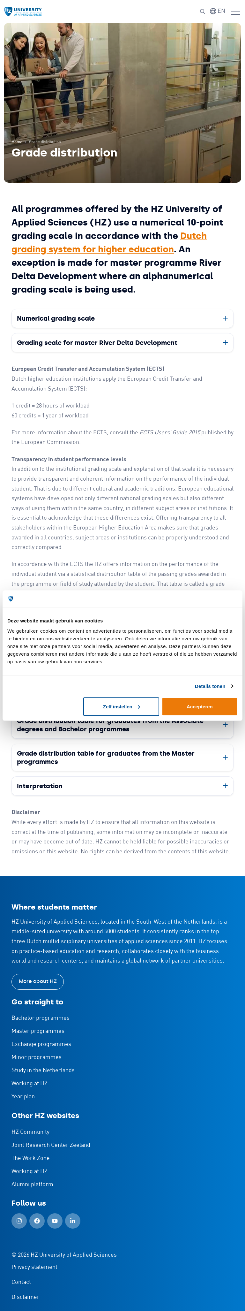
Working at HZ (29, 1083)
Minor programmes (36, 1057)
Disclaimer (25, 1297)
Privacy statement (34, 1267)
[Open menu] (235, 11)
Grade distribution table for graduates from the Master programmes (106, 758)
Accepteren (200, 706)
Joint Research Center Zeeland (50, 1145)
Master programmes (37, 1031)
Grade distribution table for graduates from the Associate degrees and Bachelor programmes (110, 725)
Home (16, 142)
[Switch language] (217, 11)
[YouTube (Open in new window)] (55, 1221)
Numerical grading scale (56, 318)
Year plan (23, 1097)
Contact (21, 1282)
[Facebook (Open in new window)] (37, 1221)
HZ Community (30, 1132)
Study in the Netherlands (43, 1070)
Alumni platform (32, 1184)
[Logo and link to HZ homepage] (23, 11)
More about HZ (38, 981)
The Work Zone (30, 1158)
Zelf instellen (121, 706)
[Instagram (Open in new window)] (19, 1221)
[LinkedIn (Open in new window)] (72, 1221)
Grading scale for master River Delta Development (97, 343)
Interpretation (40, 786)
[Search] (202, 11)
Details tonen (210, 686)
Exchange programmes (41, 1044)
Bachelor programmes (40, 1018)
